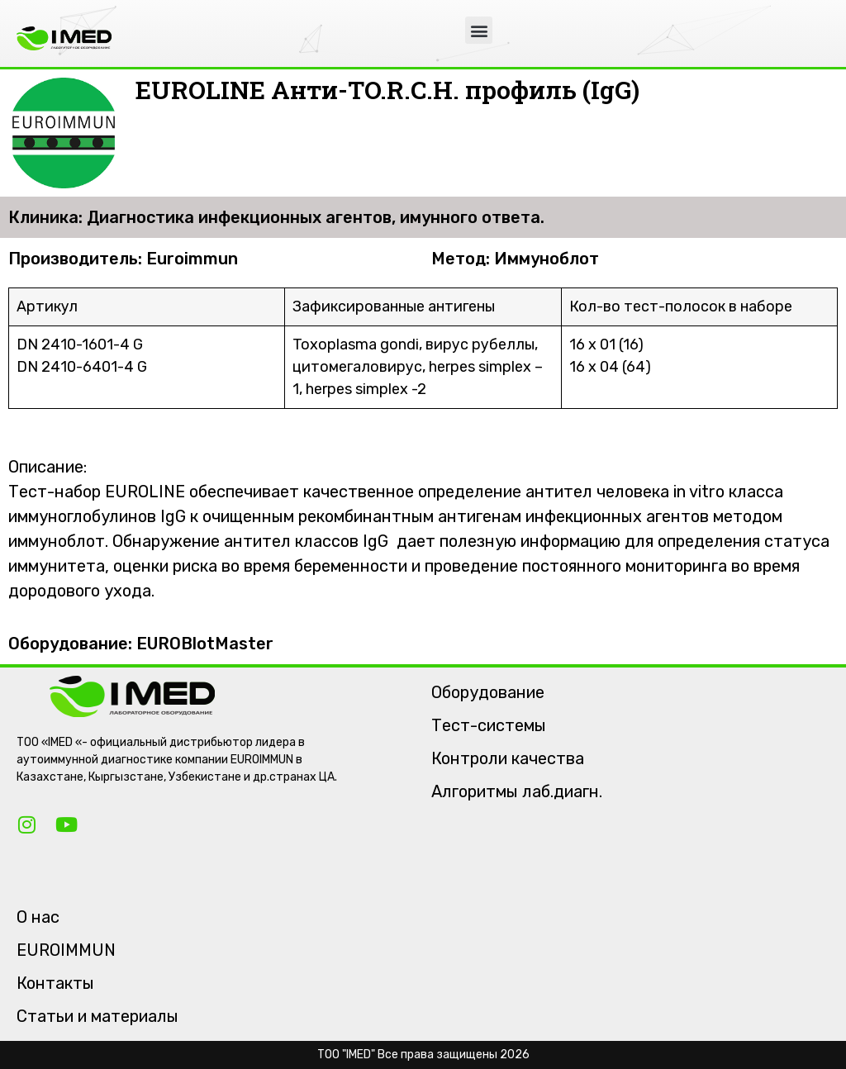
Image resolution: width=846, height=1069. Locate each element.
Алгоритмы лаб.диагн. (516, 791)
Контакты (55, 983)
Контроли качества (507, 758)
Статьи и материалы (97, 1016)
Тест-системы (488, 725)
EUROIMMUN (66, 950)
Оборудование (487, 692)
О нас (38, 917)
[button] (478, 30)
